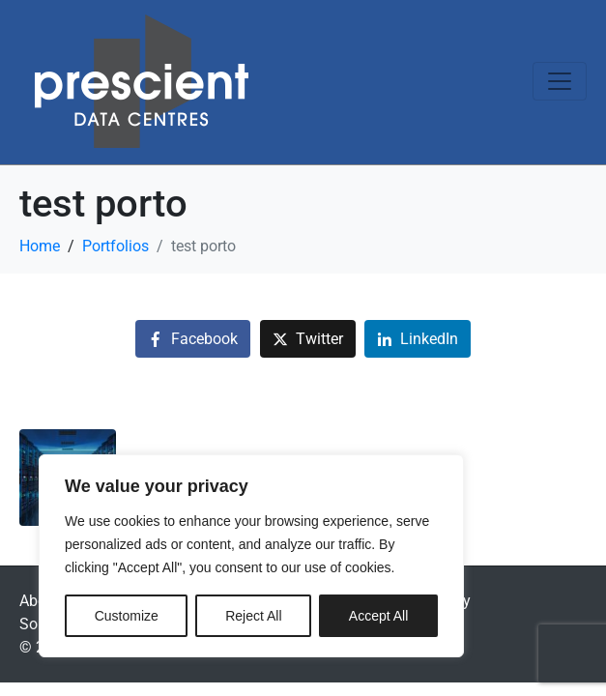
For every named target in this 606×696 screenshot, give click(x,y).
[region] (251, 555)
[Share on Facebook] (192, 339)
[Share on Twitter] (308, 339)
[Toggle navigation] (560, 81)
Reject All (253, 616)
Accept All (378, 616)
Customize (127, 616)
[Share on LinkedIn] (417, 339)
